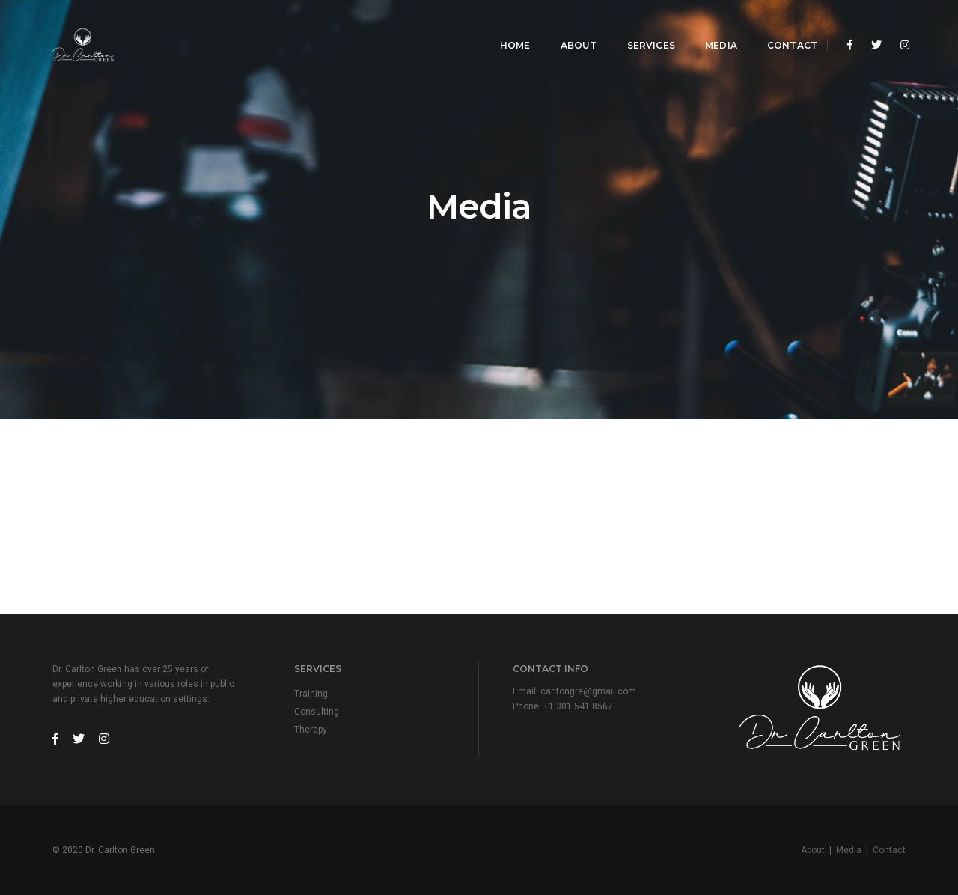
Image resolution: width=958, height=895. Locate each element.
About (567, 26)
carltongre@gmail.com (588, 691)
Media (711, 26)
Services (640, 26)
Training (311, 693)
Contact (782, 26)
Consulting (316, 711)
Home (504, 26)
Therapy (310, 729)
